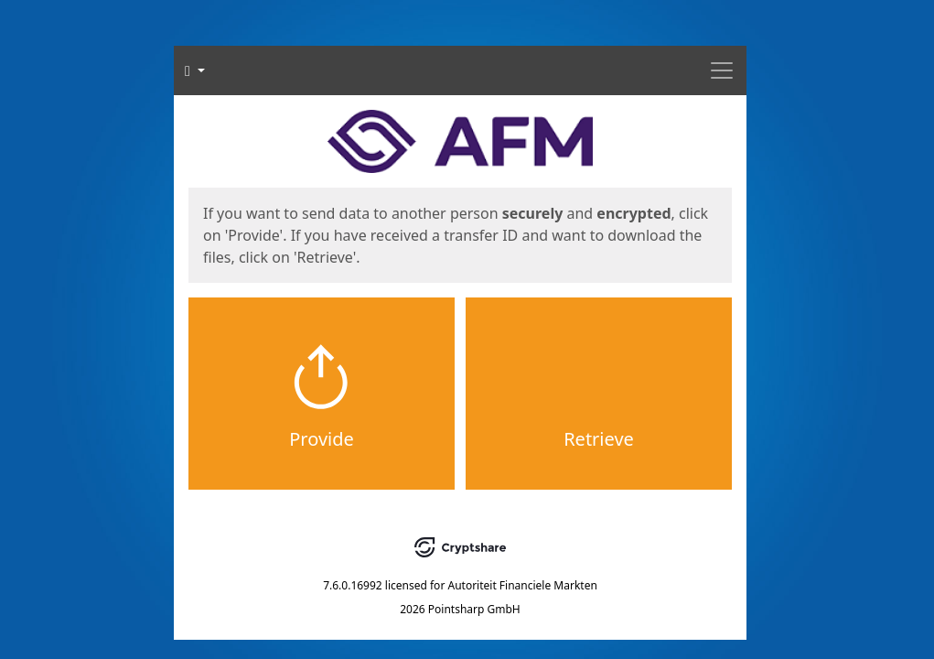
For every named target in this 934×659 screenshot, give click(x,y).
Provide (321, 439)
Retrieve (599, 439)
